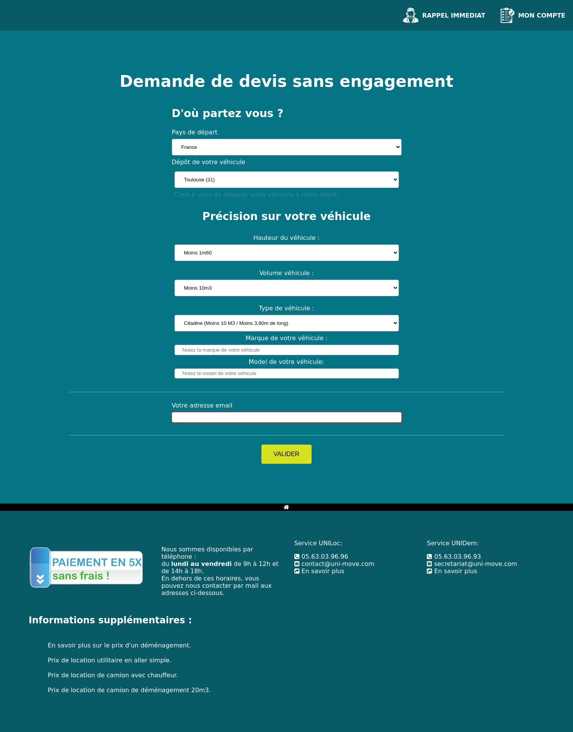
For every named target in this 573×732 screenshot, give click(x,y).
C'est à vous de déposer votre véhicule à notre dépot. (257, 194)
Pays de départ (195, 132)
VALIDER (286, 454)
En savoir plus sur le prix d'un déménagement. (119, 645)
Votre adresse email (202, 405)
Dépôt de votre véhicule (208, 162)
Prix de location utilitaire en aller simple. (109, 660)
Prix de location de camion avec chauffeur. (113, 675)
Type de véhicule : (286, 308)
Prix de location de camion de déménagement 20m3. (129, 690)
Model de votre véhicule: (286, 361)
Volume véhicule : (286, 273)
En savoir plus (319, 571)
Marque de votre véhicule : (286, 338)
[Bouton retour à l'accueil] (286, 507)
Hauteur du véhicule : (286, 237)
